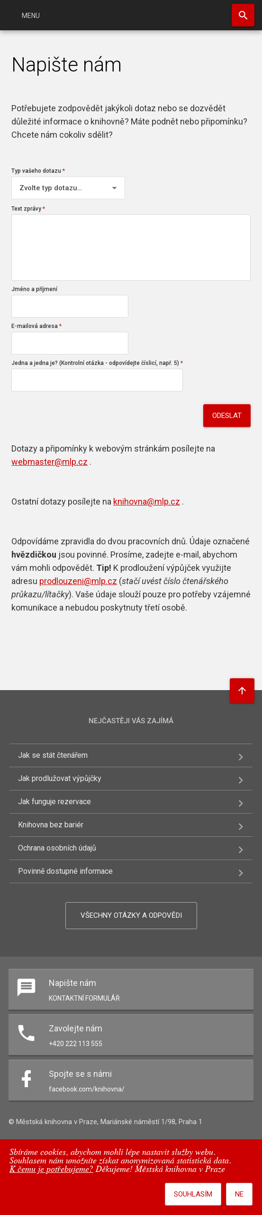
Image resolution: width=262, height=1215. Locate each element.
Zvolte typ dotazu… (50, 188)
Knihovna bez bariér (50, 824)
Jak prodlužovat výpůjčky (59, 778)
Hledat (243, 15)
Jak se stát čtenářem (53, 755)
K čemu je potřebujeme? (51, 1169)
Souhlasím (193, 1194)
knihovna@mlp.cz (146, 501)
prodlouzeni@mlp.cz (78, 581)
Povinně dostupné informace (65, 871)
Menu (31, 15)
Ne (239, 1194)
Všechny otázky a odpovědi (131, 915)
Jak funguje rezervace (54, 801)
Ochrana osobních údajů (57, 847)
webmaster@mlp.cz (49, 462)
